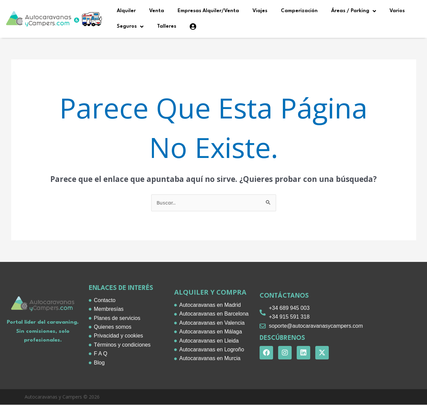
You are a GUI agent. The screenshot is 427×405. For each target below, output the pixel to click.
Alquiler (126, 11)
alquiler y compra (210, 292)
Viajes (259, 11)
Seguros (130, 27)
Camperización (299, 11)
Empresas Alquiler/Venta (208, 11)
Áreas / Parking (353, 11)
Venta (156, 11)
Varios (397, 11)
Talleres (166, 26)
